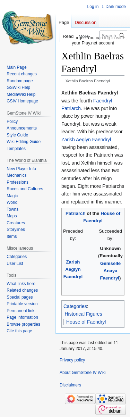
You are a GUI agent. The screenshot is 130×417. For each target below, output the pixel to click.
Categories (75, 306)
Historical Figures (83, 314)
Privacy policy (72, 360)
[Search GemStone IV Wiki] (113, 35)
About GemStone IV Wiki (83, 372)
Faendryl (102, 100)
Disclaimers (70, 385)
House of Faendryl (86, 322)
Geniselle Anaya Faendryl (110, 271)
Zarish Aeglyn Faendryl (86, 139)
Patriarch (71, 108)
